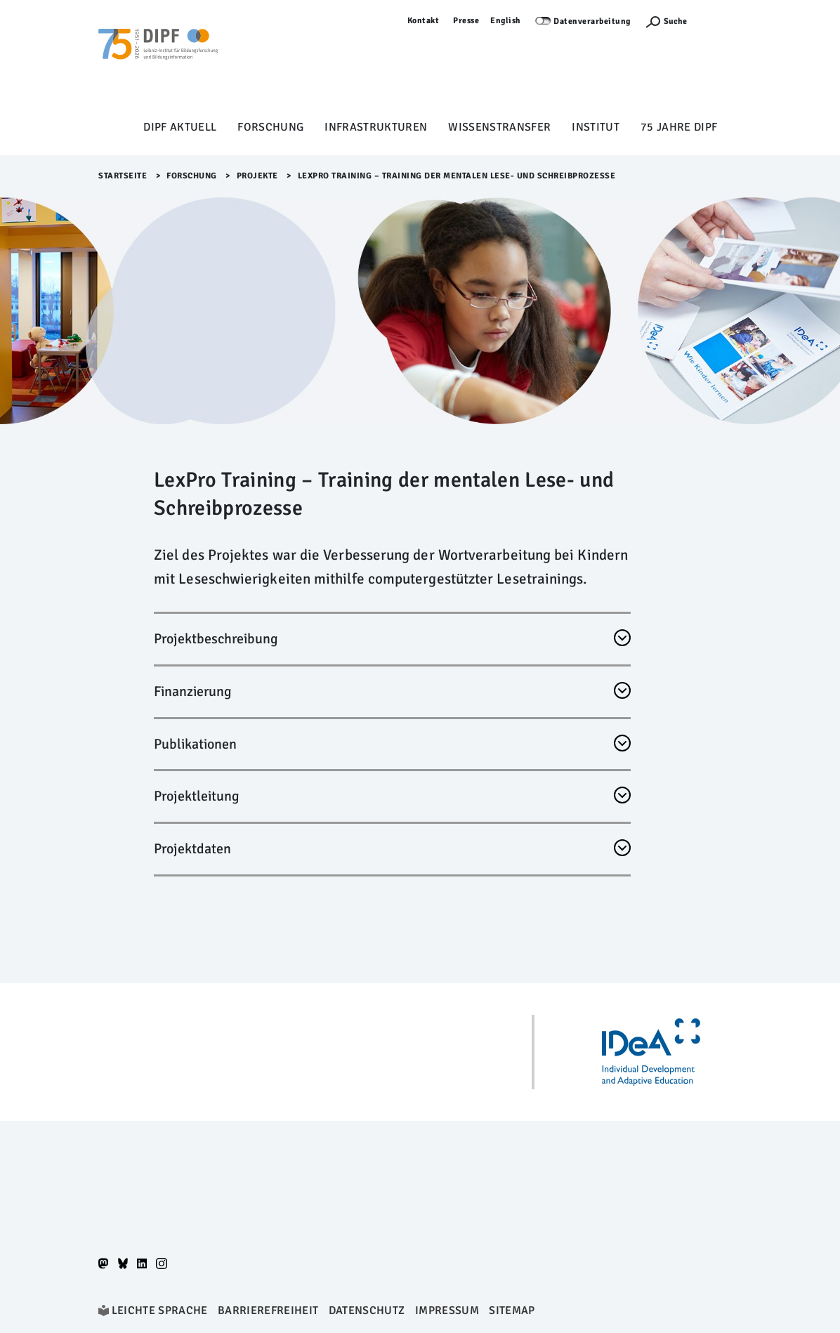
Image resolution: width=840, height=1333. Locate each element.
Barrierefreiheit (268, 1311)
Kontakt (423, 20)
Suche (675, 21)
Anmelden (721, 20)
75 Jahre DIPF (679, 127)
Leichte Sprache (160, 1311)
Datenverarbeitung (592, 21)
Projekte (257, 176)
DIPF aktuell (179, 127)
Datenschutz (367, 1311)
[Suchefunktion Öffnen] (666, 21)
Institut (595, 127)
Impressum (447, 1311)
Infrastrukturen (375, 127)
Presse (466, 20)
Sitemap (511, 1311)
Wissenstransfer (499, 127)
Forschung (270, 127)
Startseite (122, 176)
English (505, 20)
